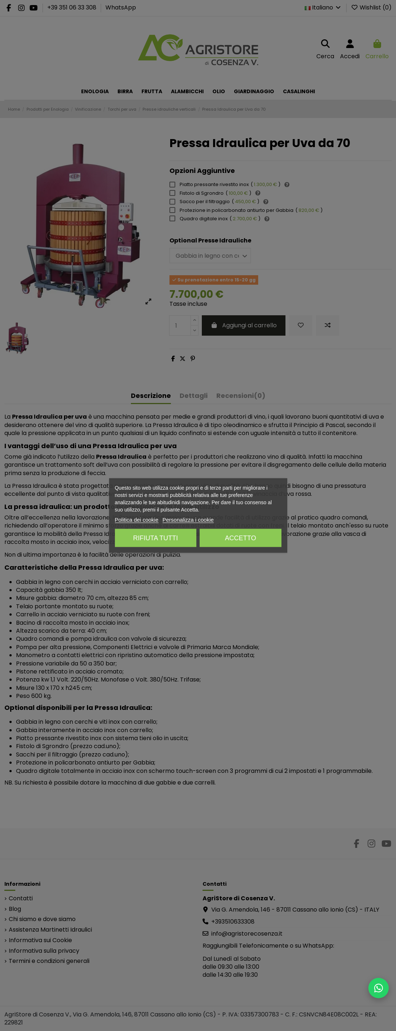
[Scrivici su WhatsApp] (378, 988)
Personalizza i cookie (188, 520)
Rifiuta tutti (155, 538)
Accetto (240, 538)
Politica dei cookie (136, 520)
